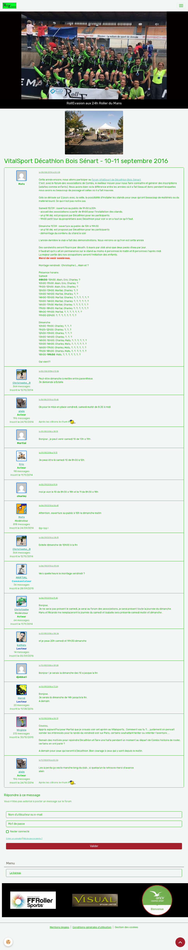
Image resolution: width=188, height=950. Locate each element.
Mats (21, 517)
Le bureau (15, 873)
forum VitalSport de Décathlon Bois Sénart (116, 179)
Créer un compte (14, 838)
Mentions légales (59, 927)
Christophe (21, 609)
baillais (21, 645)
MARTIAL (21, 577)
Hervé (21, 698)
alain (21, 411)
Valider (94, 846)
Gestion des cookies (126, 927)
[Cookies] (8, 942)
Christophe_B (22, 383)
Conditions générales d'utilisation (91, 927)
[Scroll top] (180, 942)
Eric (21, 464)
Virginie (21, 730)
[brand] (10, 6)
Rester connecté (19, 831)
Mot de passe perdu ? (32, 838)
